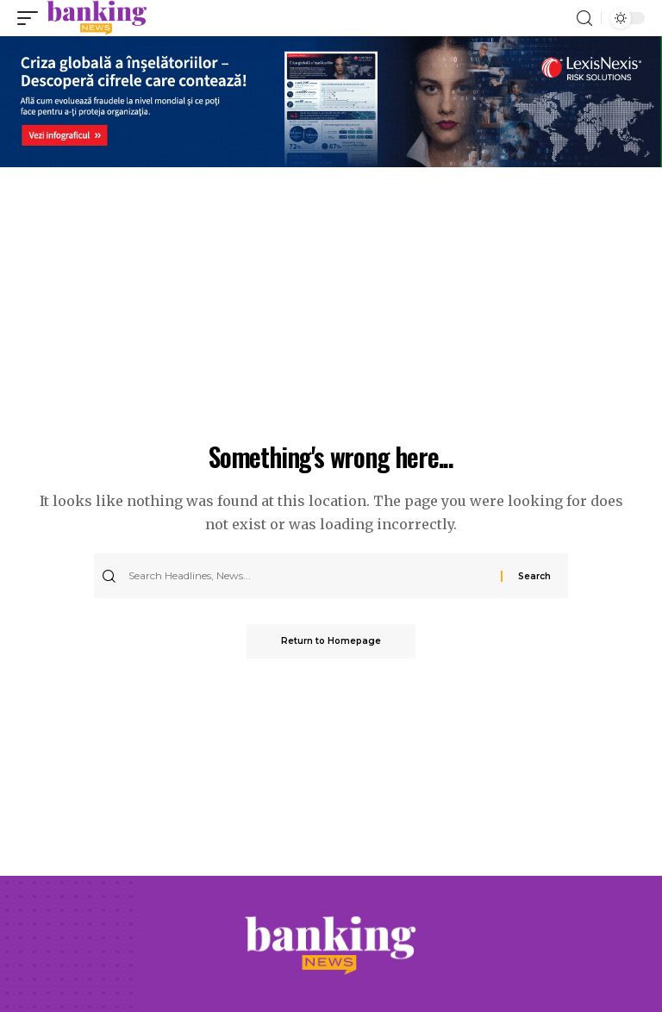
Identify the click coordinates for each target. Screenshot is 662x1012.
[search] (584, 18)
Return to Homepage (331, 641)
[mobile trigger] (32, 18)
